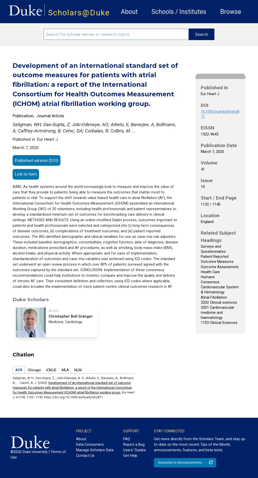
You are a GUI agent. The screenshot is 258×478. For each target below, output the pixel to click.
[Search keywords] (116, 34)
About (129, 11)
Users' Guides (134, 450)
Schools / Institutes (178, 11)
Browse (230, 11)
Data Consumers (90, 444)
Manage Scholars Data (94, 450)
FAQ (126, 439)
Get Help (130, 455)
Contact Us (85, 455)
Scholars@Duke (79, 12)
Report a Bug (134, 444)
